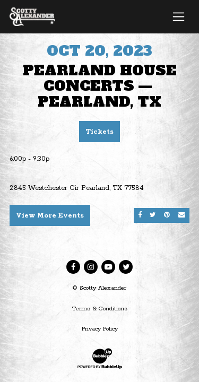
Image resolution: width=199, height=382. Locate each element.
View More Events (50, 215)
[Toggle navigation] (179, 16)
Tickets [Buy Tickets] (99, 131)
